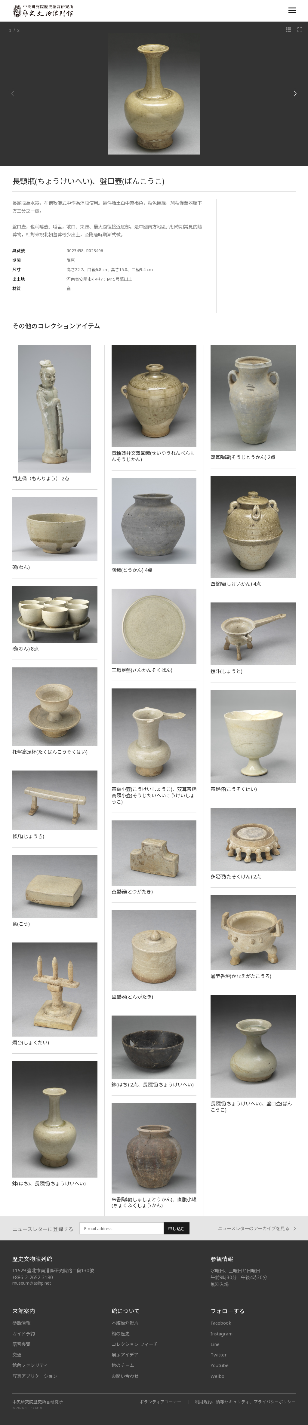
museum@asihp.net (31, 1283)
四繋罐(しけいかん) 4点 (236, 584)
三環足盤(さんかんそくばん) (142, 670)
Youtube (220, 1365)
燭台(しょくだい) (30, 1042)
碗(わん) (21, 567)
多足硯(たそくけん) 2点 (236, 876)
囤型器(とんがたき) (132, 997)
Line (215, 1344)
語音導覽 (21, 1344)
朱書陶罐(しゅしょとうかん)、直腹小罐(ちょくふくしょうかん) (154, 1202)
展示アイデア (125, 1355)
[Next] (295, 93)
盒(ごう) (21, 924)
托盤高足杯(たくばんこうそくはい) (50, 752)
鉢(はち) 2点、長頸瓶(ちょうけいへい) (153, 1084)
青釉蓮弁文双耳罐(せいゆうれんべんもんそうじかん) (153, 456)
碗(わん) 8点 (25, 648)
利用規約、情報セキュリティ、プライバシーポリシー (245, 1402)
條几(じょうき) (28, 836)
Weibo (217, 1376)
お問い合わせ (125, 1376)
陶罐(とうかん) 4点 (132, 570)
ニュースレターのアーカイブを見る (257, 1229)
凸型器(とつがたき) (132, 891)
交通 (16, 1355)
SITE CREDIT (34, 1407)
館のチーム (123, 1365)
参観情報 (21, 1323)
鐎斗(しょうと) (226, 671)
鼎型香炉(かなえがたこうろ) (241, 976)
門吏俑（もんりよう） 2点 (40, 478)
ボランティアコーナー (160, 1402)
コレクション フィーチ (135, 1344)
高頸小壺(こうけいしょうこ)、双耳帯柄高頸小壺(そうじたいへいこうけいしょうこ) (154, 795)
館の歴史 (121, 1334)
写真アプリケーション (34, 1376)
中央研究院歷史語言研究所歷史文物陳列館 (42, 11)
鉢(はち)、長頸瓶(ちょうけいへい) (49, 1183)
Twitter (219, 1355)
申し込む (176, 1228)
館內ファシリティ (30, 1365)
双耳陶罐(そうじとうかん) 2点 (243, 457)
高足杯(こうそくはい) (234, 789)
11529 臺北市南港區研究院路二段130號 (53, 1270)
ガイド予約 (23, 1334)
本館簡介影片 (125, 1323)
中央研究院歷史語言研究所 (37, 1402)
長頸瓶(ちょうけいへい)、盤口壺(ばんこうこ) (251, 1106)
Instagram (222, 1334)
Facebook (221, 1323)
